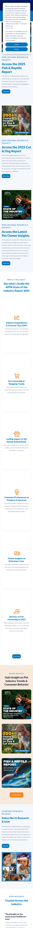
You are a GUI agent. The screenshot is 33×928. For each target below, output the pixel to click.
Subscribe (5, 846)
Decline (16, 49)
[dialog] (16, 28)
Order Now (6, 91)
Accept (16, 44)
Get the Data (16, 795)
